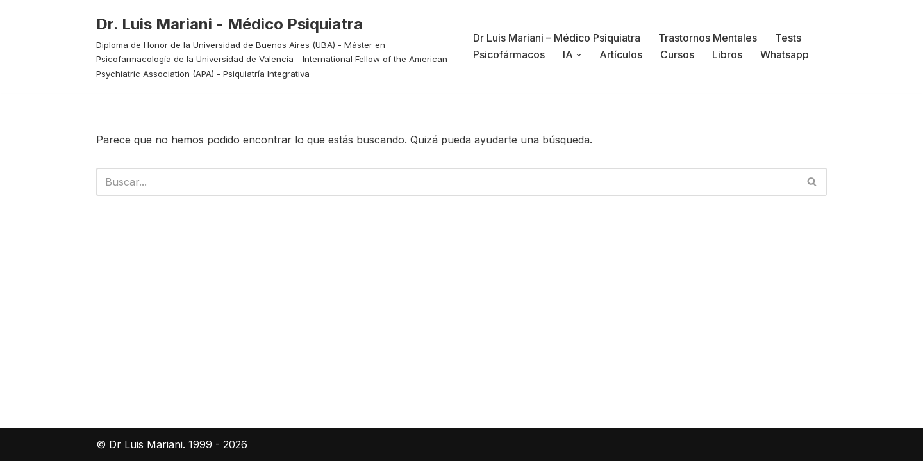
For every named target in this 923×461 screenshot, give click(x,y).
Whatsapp (784, 54)
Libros (727, 54)
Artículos (620, 54)
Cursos (677, 54)
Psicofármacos (509, 54)
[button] (578, 55)
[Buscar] (447, 182)
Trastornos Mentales (707, 37)
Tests (788, 37)
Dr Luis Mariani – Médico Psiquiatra (556, 37)
